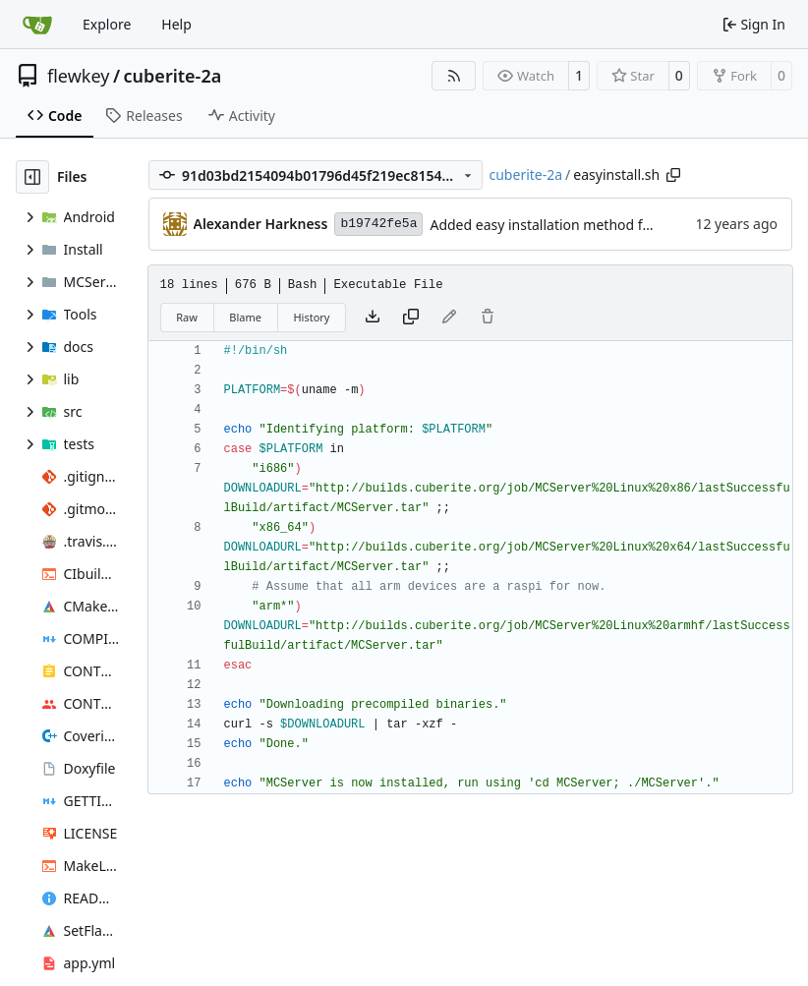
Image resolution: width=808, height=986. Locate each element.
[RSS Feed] (454, 75)
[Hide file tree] (32, 177)
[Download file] (372, 317)
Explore (107, 24)
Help (176, 24)
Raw (187, 317)
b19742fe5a (378, 223)
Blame (245, 317)
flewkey (78, 76)
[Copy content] (411, 317)
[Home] (37, 24)
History (311, 317)
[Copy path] (673, 175)
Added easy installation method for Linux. (564, 224)
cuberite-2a (173, 76)
